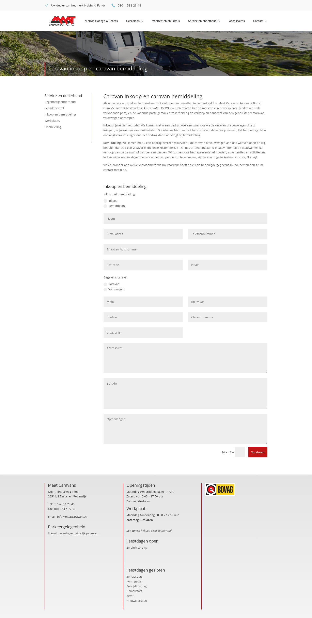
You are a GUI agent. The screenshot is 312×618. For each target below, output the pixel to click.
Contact (258, 21)
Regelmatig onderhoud (60, 102)
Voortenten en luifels (166, 21)
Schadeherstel (54, 108)
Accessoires (237, 21)
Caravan (112, 284)
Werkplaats (52, 121)
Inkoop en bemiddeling (60, 114)
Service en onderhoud (202, 21)
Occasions (133, 21)
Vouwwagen (114, 289)
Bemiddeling (115, 206)
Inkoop (111, 201)
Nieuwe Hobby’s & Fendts (101, 21)
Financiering (53, 127)
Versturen (258, 452)
